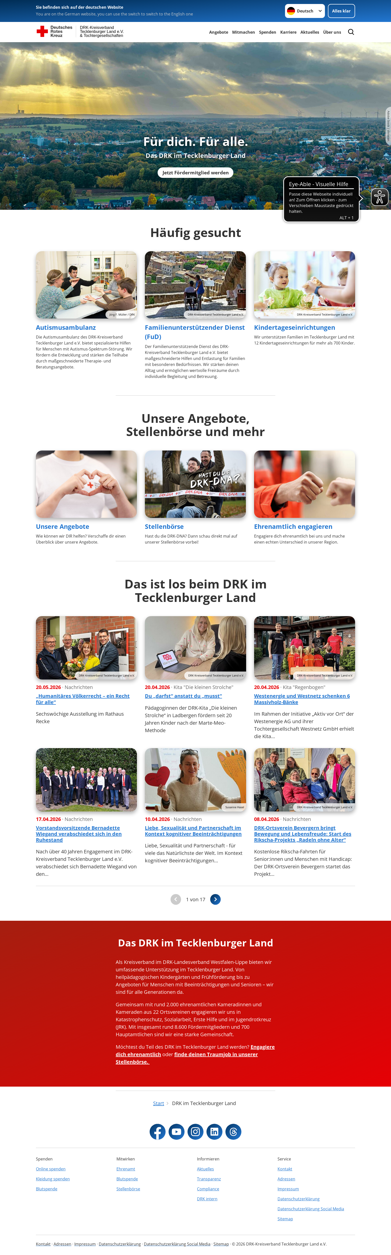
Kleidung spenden (53, 1179)
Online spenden (51, 1169)
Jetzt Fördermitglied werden (195, 172)
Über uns (332, 32)
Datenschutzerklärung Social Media (311, 1209)
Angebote (218, 32)
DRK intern (207, 1199)
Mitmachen (243, 32)
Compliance (208, 1189)
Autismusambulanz (66, 327)
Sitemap (285, 1219)
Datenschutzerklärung (299, 1199)
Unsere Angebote (62, 526)
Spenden (267, 32)
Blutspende (46, 1189)
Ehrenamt (125, 1169)
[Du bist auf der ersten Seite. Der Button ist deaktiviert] (176, 899)
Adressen (286, 1179)
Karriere (288, 32)
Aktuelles (309, 32)
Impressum (288, 1189)
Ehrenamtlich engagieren (293, 526)
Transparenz (209, 1179)
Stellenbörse (164, 526)
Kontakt (285, 1169)
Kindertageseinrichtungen (294, 327)
